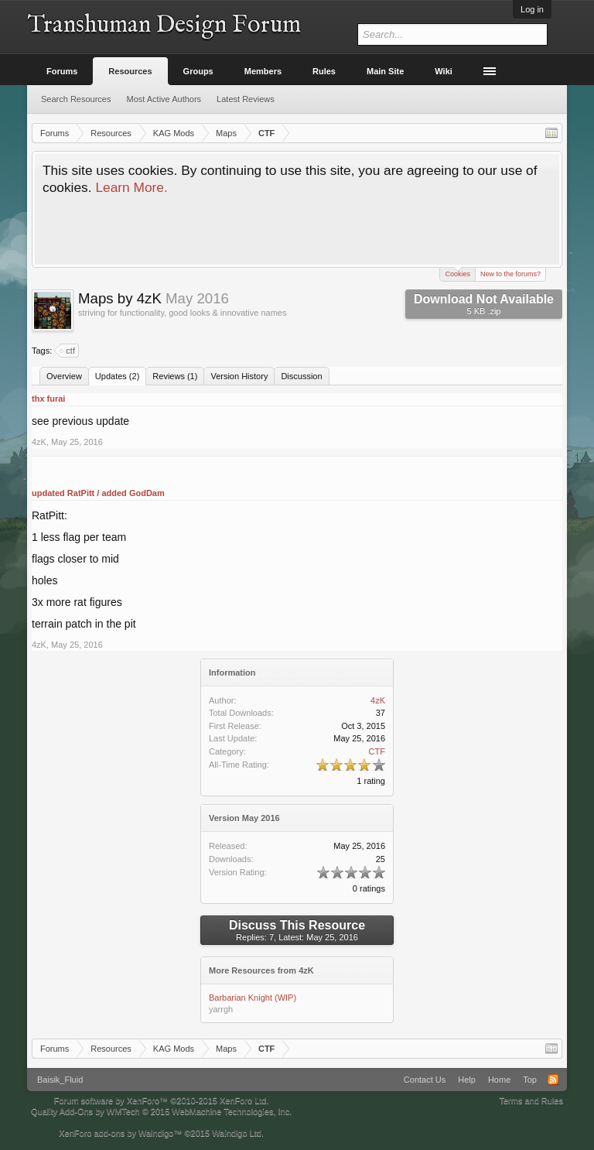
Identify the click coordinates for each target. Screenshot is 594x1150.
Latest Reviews (246, 99)
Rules (324, 71)
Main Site (385, 71)
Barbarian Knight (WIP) (252, 997)
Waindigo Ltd (236, 1133)
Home (499, 1079)
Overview (64, 376)
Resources (130, 71)
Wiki (443, 71)
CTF (377, 751)
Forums (61, 71)
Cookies (457, 273)
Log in (532, 9)
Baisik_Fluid (60, 1079)
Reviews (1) (174, 376)
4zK (39, 442)
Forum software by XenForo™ (161, 1100)
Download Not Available (484, 304)
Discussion (301, 376)
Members (263, 71)
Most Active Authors (164, 99)
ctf (68, 351)
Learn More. (131, 187)
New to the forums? (510, 274)
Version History (239, 376)
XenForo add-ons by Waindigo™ (120, 1133)
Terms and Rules (531, 1100)
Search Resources (76, 99)
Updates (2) (117, 376)
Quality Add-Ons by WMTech (161, 1111)
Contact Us (425, 1079)
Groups (198, 71)
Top (530, 1079)
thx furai (48, 398)
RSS (553, 1079)
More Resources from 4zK (261, 970)
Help (467, 1079)
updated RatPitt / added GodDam (98, 493)
